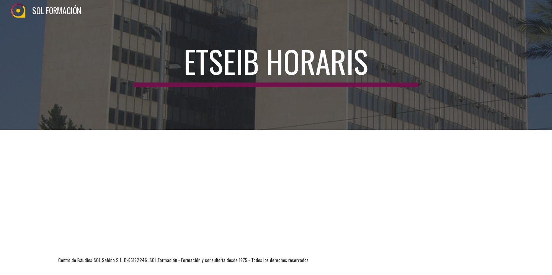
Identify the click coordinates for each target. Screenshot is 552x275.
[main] (276, 65)
